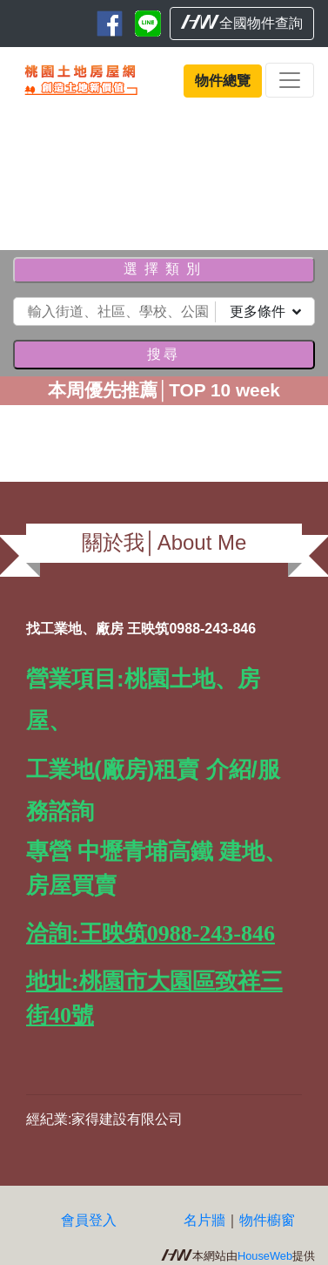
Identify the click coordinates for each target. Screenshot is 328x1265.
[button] (25, 174)
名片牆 (204, 1220)
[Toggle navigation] (289, 80)
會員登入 (89, 1220)
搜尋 (163, 354)
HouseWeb (265, 1255)
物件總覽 (223, 80)
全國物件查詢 (242, 22)
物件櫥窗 (267, 1220)
